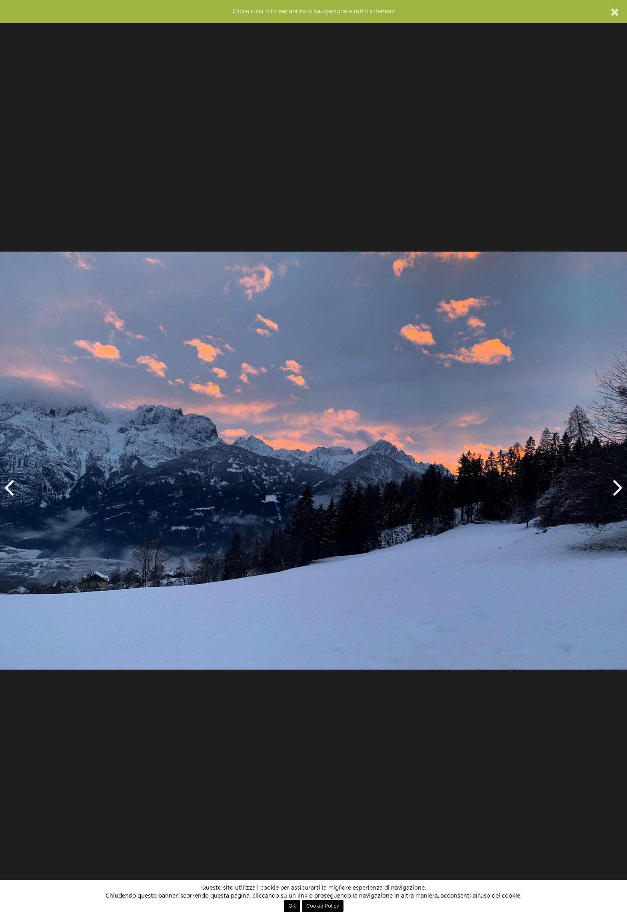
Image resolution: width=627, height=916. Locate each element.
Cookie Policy (322, 906)
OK (292, 906)
